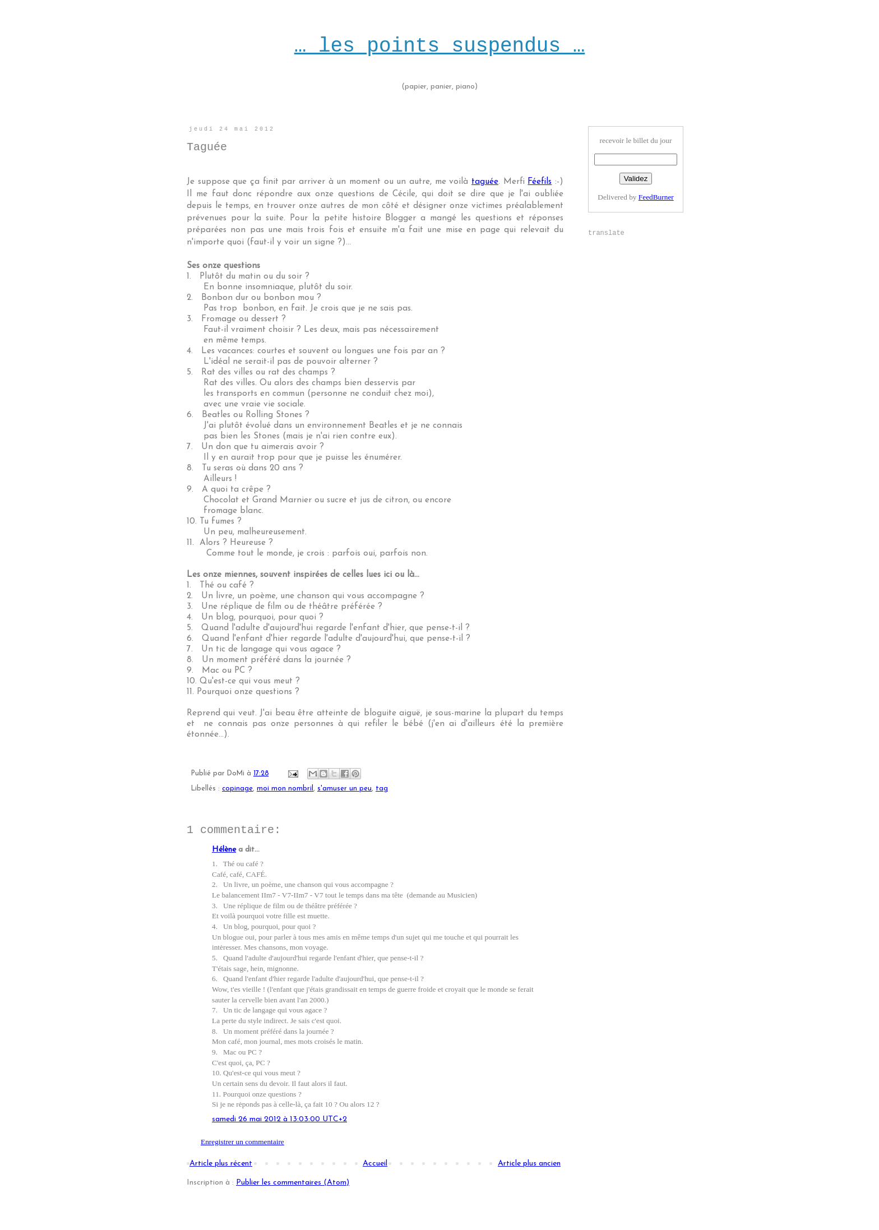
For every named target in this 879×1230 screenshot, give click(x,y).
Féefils (540, 181)
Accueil (375, 1163)
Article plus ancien (529, 1163)
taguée (484, 181)
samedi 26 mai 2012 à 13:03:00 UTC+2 (279, 1119)
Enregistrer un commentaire (242, 1141)
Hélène (224, 849)
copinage (237, 788)
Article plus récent (220, 1163)
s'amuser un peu (344, 788)
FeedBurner (656, 197)
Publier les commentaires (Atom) (292, 1182)
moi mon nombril (285, 788)
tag (382, 788)
